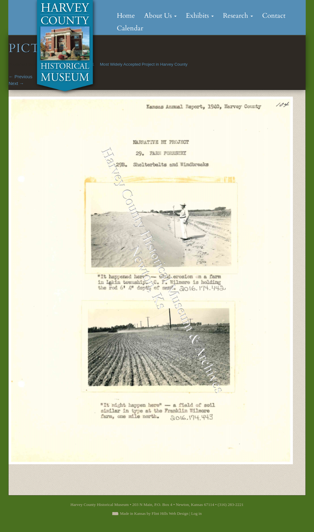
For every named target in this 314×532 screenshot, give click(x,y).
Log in (196, 513)
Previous (21, 76)
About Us (160, 15)
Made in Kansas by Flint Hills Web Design (154, 513)
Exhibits (200, 15)
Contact (273, 15)
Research (238, 15)
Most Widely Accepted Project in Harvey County (144, 64)
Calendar (130, 28)
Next (16, 83)
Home (126, 15)
